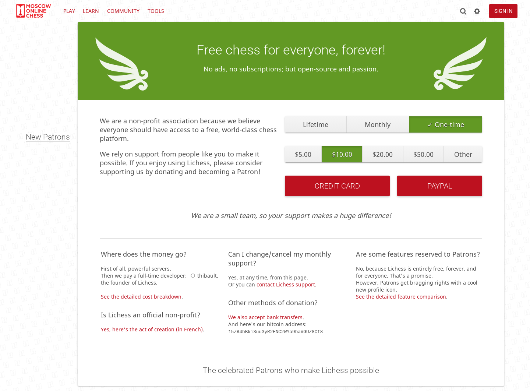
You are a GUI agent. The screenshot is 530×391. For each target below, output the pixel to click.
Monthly (378, 124)
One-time (449, 124)
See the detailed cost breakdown (141, 296)
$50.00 (423, 154)
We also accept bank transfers (265, 317)
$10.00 (342, 154)
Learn (91, 10)
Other (463, 154)
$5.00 (303, 154)
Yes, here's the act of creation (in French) (152, 329)
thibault (202, 275)
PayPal (439, 186)
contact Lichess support (286, 284)
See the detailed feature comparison (401, 296)
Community (123, 10)
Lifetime (315, 124)
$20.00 (382, 154)
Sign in (503, 11)
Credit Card (337, 186)
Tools (156, 10)
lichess (33, 11)
